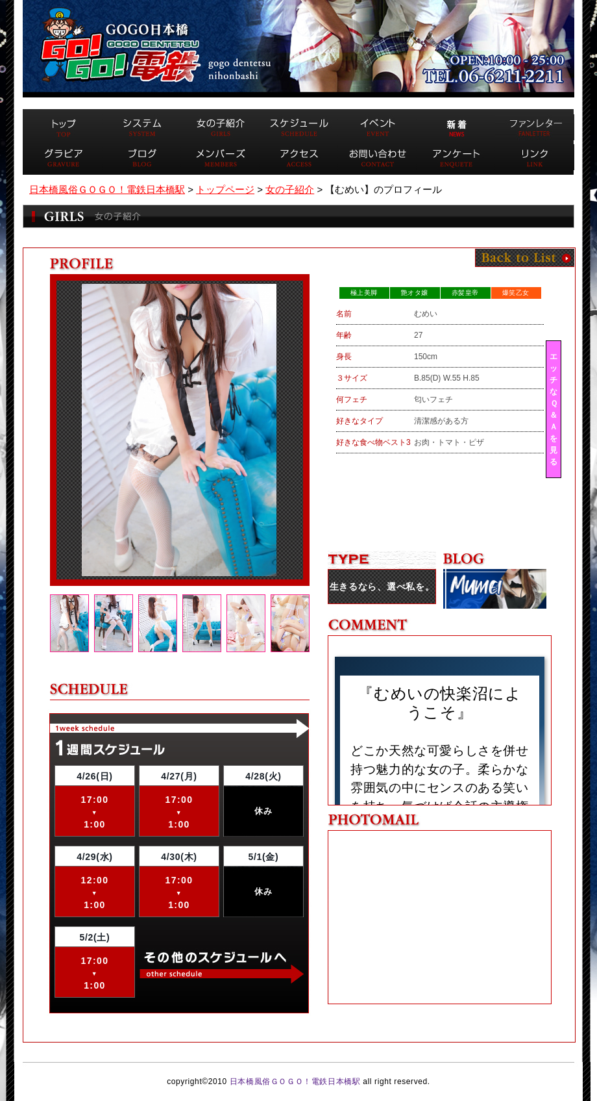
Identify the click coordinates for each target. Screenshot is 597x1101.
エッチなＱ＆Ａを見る (553, 409)
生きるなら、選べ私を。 (382, 586)
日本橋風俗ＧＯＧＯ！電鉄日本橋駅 (295, 1081)
